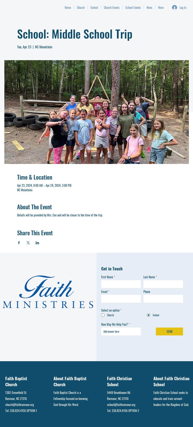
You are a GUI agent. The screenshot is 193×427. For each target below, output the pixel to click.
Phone (146, 291)
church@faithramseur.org (19, 404)
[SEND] (169, 331)
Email (104, 291)
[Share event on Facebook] (19, 242)
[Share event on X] (28, 242)
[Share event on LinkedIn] (37, 242)
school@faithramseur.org (121, 404)
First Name (107, 276)
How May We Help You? (114, 324)
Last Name (149, 276)
